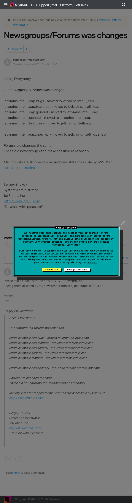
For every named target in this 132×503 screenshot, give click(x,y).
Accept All (51, 269)
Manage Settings (77, 269)
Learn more (73, 244)
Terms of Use (86, 256)
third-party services (39, 259)
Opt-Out (92, 262)
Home (19, 4)
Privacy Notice (57, 256)
